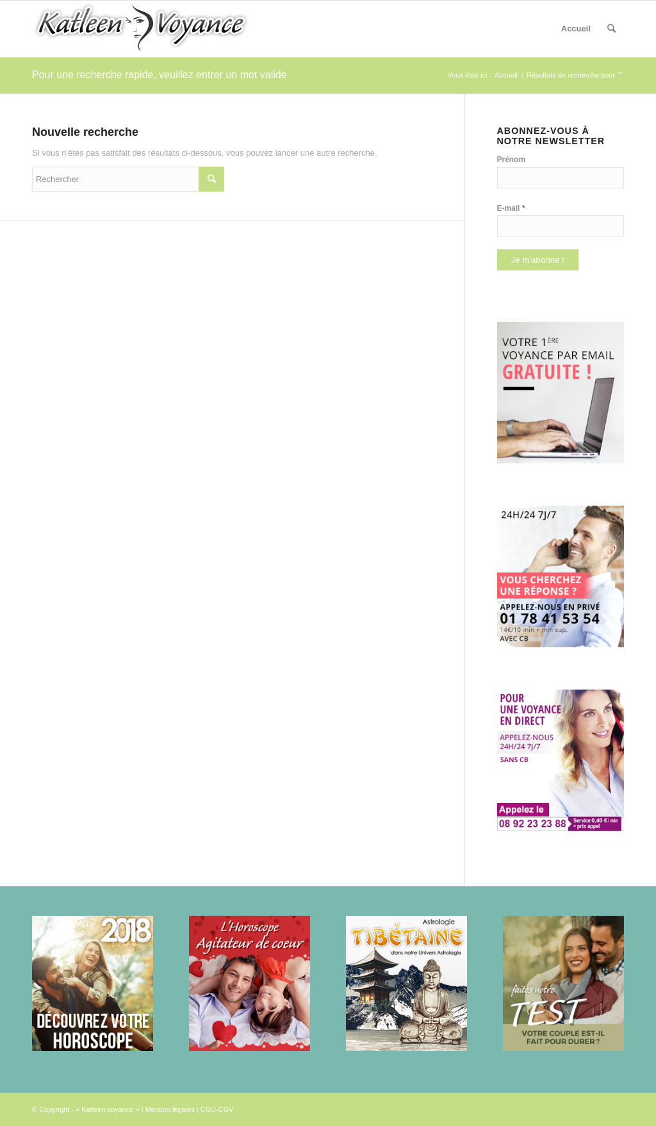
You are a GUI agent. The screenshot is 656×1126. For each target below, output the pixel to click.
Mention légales (170, 1109)
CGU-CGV (217, 1109)
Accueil (576, 28)
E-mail (511, 208)
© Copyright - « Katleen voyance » (86, 1109)
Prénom (511, 159)
